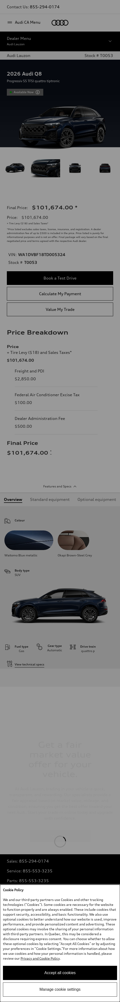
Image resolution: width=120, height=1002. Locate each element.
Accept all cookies (60, 973)
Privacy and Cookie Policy (40, 958)
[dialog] (60, 943)
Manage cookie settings (59, 989)
